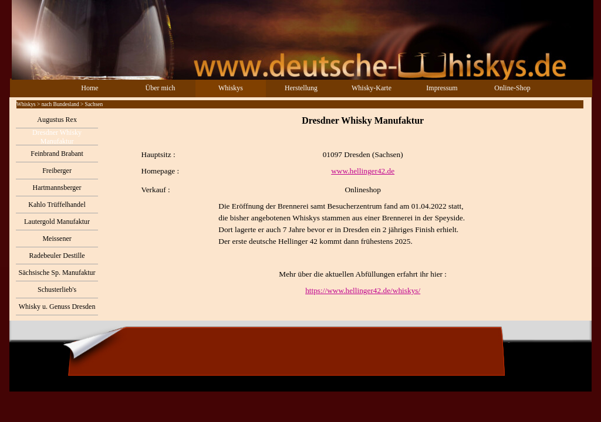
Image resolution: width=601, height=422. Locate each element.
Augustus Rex (57, 119)
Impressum (441, 88)
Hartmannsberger (57, 187)
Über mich (160, 88)
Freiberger (57, 170)
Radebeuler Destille (57, 255)
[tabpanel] (344, 205)
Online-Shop (512, 88)
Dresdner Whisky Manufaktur (57, 136)
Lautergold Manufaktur (57, 221)
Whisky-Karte (371, 88)
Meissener (56, 238)
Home (89, 88)
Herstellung (301, 88)
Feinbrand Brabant (57, 153)
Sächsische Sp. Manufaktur (57, 272)
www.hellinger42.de (362, 170)
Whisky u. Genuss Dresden (57, 306)
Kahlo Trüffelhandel (56, 204)
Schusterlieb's (57, 289)
